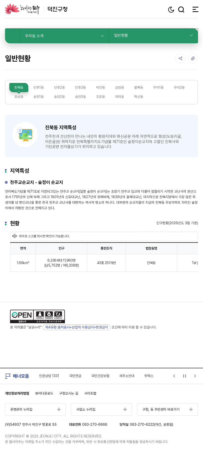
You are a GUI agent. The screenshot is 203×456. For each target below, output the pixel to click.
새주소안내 (126, 376)
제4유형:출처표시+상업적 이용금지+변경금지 (76, 327)
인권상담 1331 (49, 376)
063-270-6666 (94, 424)
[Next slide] (195, 376)
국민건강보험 (100, 376)
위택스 (148, 376)
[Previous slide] (174, 376)
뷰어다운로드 (44, 393)
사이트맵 (90, 393)
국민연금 (75, 376)
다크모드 (171, 9)
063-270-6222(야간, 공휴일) (151, 424)
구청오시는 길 (68, 393)
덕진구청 (36, 9)
